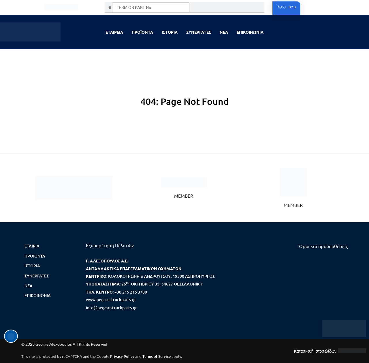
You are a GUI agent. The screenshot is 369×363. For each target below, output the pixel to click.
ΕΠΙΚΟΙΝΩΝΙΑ (250, 32)
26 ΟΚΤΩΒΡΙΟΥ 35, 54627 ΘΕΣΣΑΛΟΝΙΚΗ (161, 284)
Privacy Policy (122, 356)
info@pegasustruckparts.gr (111, 307)
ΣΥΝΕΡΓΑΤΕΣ (198, 32)
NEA (224, 32)
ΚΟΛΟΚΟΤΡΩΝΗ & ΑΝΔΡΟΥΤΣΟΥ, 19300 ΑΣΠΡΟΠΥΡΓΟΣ (161, 276)
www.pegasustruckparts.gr (111, 299)
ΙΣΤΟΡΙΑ (170, 32)
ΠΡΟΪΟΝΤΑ (142, 32)
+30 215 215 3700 (130, 292)
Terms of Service (156, 356)
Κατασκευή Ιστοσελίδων (315, 351)
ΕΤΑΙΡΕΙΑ (114, 32)
